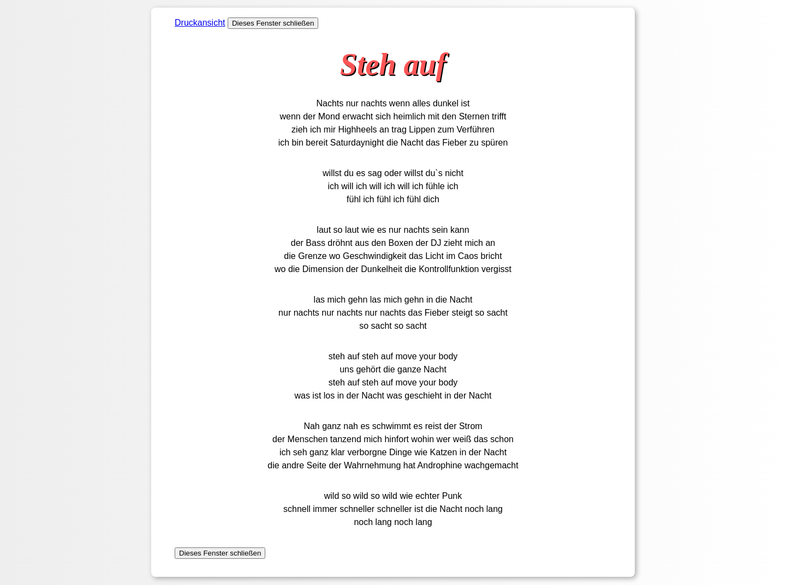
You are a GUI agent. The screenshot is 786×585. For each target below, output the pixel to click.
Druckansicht (200, 22)
